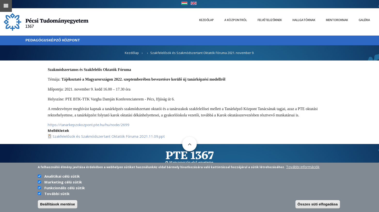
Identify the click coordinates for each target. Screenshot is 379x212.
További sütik (57, 194)
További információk (302, 167)
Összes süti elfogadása (318, 205)
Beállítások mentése (57, 205)
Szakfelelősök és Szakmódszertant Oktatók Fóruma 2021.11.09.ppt (109, 136)
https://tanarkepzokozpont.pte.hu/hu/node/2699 (88, 124)
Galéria (364, 20)
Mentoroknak (337, 20)
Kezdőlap (206, 20)
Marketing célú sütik (63, 182)
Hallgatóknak (303, 20)
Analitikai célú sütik (62, 176)
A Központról (235, 20)
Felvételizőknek (270, 20)
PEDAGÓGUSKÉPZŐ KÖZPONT (52, 40)
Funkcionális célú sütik (64, 188)
